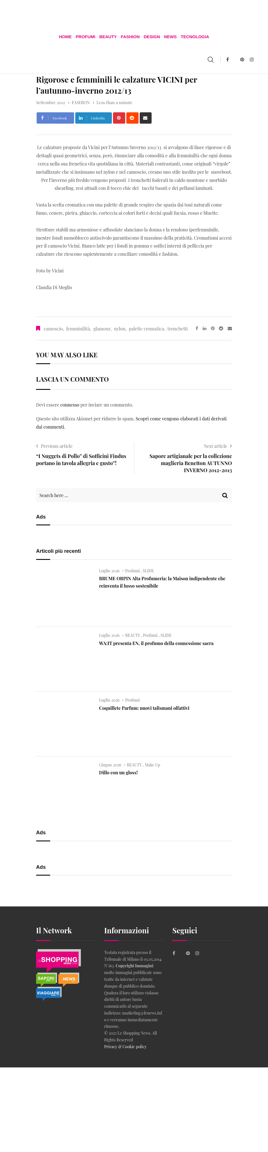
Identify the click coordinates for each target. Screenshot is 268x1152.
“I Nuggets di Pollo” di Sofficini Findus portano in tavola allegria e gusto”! (81, 459)
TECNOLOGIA (195, 36)
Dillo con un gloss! (118, 772)
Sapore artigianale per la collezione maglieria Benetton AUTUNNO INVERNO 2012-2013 (191, 462)
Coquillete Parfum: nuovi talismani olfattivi (144, 707)
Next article (215, 445)
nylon (119, 328)
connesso (69, 404)
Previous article (57, 445)
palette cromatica (146, 328)
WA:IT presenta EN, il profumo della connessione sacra (156, 643)
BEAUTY (108, 36)
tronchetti (178, 328)
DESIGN (152, 36)
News (170, 36)
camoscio (53, 328)
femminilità (78, 328)
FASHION (130, 36)
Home (64, 36)
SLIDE (148, 570)
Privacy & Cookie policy (125, 1046)
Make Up (152, 764)
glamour (101, 328)
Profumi (85, 36)
